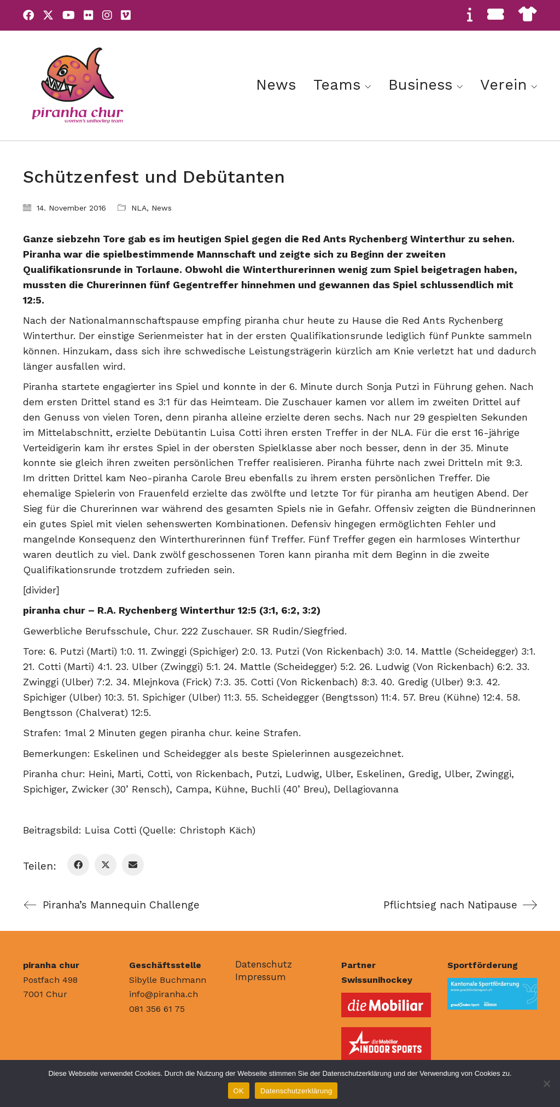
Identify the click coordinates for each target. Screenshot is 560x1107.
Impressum (260, 976)
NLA (139, 207)
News (161, 207)
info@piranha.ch (163, 994)
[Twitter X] (105, 865)
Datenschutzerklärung (296, 1091)
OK (239, 1091)
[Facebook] (78, 865)
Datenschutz (263, 964)
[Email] (133, 865)
